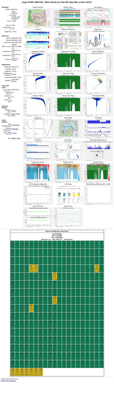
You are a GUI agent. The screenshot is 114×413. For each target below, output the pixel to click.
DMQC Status (16, 138)
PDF (13, 114)
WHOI (14, 111)
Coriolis (14, 133)
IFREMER (15, 129)
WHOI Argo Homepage (8, 381)
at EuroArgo (15, 125)
